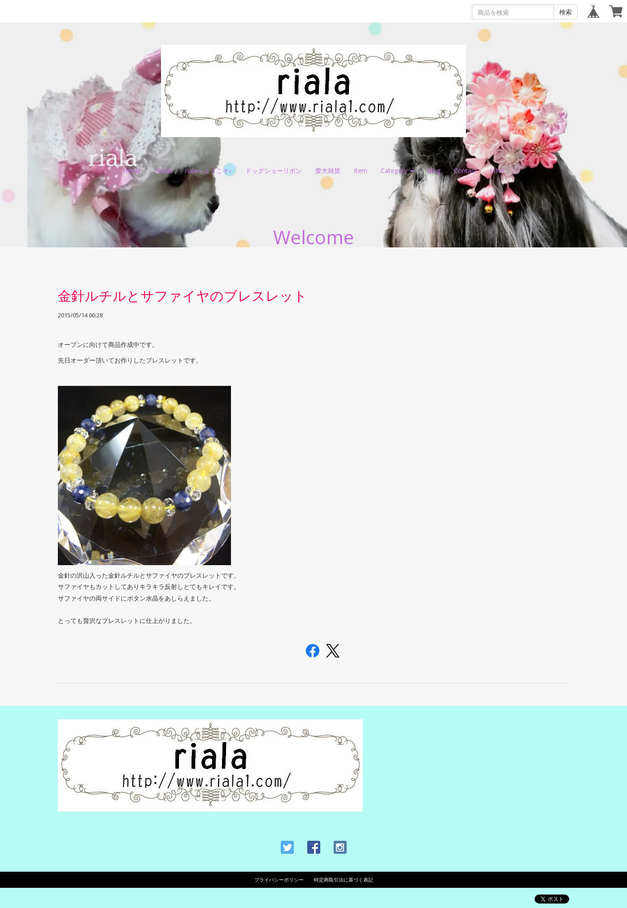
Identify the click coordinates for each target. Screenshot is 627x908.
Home (132, 170)
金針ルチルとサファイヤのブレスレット (182, 295)
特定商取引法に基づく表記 (343, 879)
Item (360, 170)
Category (397, 170)
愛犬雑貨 (327, 170)
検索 (565, 12)
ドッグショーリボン (273, 170)
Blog (433, 170)
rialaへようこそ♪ (208, 170)
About (163, 170)
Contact (465, 170)
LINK (497, 170)
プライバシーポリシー (279, 879)
